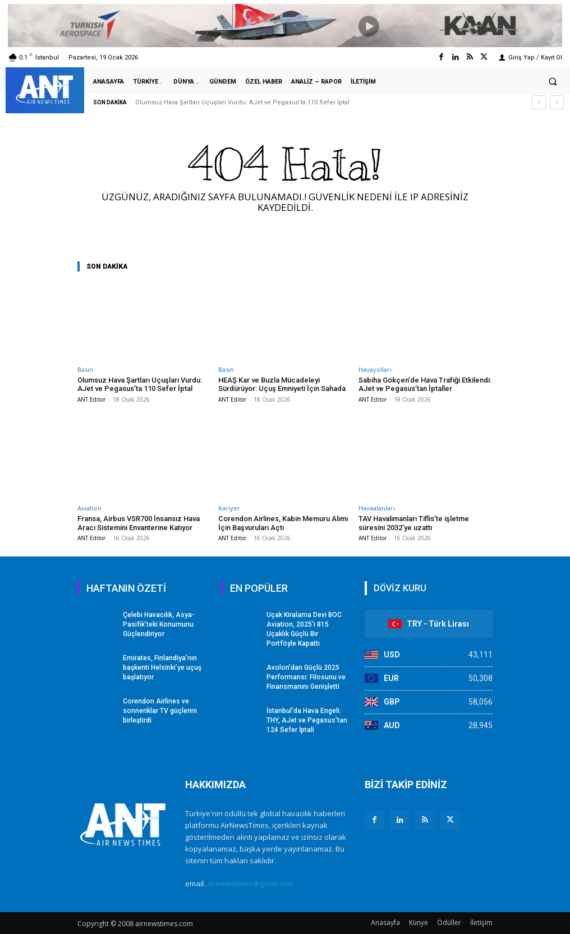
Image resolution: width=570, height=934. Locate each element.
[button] (552, 81)
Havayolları (375, 369)
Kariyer (229, 508)
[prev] (539, 102)
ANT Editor (91, 399)
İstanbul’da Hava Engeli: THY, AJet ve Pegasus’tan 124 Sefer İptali (306, 719)
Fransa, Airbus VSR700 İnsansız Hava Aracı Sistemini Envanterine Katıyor (138, 523)
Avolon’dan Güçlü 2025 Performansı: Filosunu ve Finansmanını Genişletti (305, 676)
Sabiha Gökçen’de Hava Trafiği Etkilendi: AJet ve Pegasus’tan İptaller (424, 384)
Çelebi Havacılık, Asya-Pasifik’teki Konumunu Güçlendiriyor (159, 624)
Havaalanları (376, 508)
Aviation (89, 508)
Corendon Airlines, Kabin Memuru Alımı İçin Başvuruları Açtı (283, 523)
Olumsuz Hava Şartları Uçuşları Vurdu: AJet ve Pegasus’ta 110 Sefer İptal (242, 102)
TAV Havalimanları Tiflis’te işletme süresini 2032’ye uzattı (413, 523)
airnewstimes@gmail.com (250, 883)
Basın (85, 369)
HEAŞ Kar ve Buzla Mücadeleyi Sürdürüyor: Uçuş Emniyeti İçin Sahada (282, 384)
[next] (557, 102)
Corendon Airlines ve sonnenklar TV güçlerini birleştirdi (159, 710)
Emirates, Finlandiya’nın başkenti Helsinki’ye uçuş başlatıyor (162, 667)
